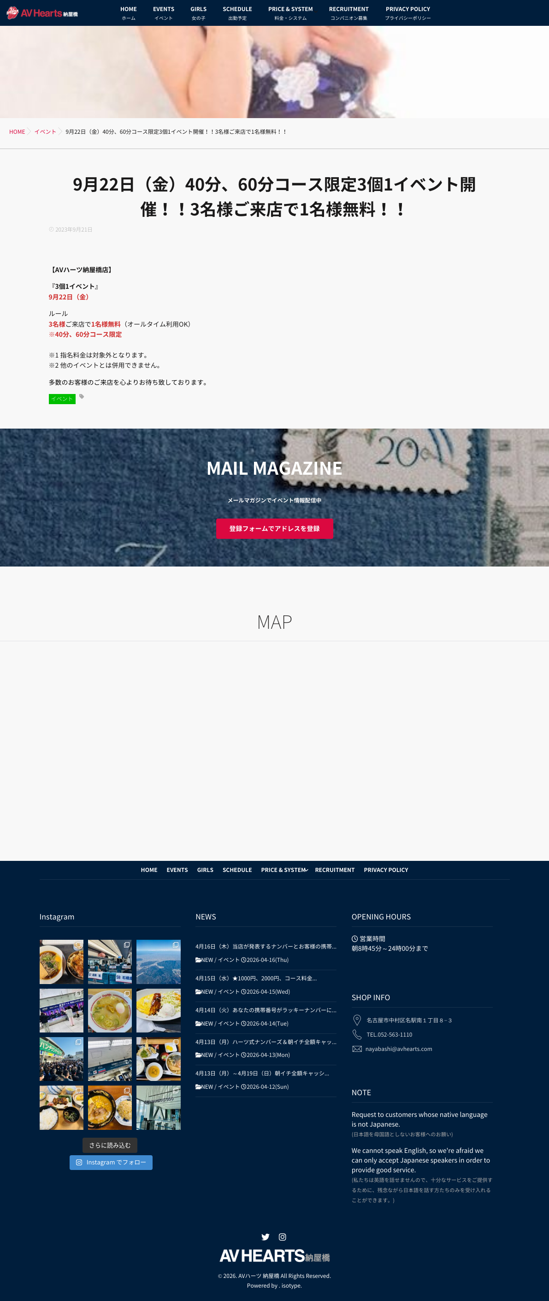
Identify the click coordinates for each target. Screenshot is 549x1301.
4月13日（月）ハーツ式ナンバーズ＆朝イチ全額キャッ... (265, 1042)
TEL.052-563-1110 (389, 1029)
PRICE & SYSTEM (290, 14)
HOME (128, 14)
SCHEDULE (237, 14)
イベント (62, 399)
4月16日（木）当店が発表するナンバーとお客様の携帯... (265, 946)
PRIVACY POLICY (408, 14)
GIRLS (198, 14)
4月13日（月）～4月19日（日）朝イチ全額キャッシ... (262, 1073)
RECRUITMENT (349, 14)
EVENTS (163, 14)
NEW (207, 960)
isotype (291, 1286)
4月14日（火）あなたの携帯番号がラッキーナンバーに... (265, 1010)
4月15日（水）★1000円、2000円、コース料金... (256, 978)
